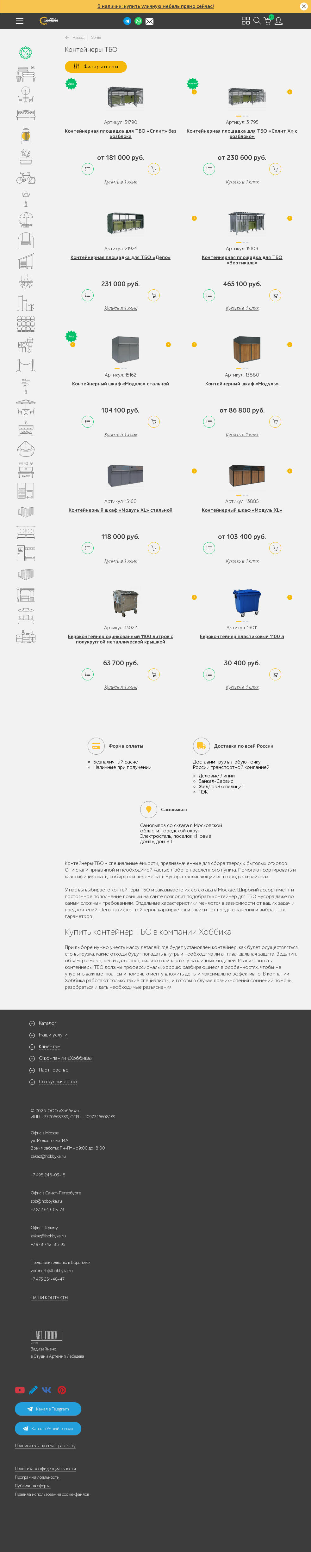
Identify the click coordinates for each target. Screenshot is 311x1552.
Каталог (47, 1023)
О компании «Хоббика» (65, 1058)
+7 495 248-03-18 (48, 1175)
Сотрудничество (58, 1081)
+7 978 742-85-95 (48, 1244)
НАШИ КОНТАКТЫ (49, 1298)
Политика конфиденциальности (45, 1468)
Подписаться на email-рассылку (45, 1445)
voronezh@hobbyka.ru (52, 1270)
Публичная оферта (33, 1486)
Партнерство (54, 1070)
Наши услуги (53, 1035)
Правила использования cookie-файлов (52, 1494)
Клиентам (49, 1046)
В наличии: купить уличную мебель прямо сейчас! (155, 6)
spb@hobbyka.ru (46, 1201)
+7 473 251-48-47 (48, 1279)
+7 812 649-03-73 (47, 1209)
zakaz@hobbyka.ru (48, 1156)
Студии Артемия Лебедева (59, 1356)
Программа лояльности (37, 1477)
